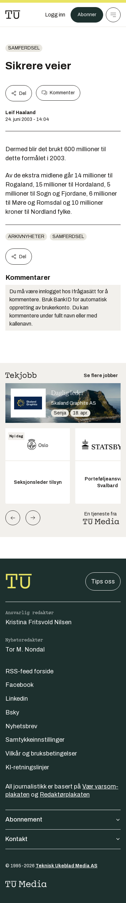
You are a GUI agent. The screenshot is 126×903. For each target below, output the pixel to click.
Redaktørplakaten (65, 794)
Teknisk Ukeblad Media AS (66, 865)
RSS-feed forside (29, 671)
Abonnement (63, 819)
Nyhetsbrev (21, 726)
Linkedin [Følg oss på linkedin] (16, 698)
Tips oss (103, 581)
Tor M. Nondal (25, 649)
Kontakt (63, 839)
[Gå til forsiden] (12, 14)
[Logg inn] (55, 15)
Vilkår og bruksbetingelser (41, 753)
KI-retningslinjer (27, 767)
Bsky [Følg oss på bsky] (12, 712)
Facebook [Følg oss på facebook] (19, 684)
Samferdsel (24, 48)
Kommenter (58, 93)
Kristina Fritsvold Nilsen (38, 622)
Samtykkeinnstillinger (35, 739)
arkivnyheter (26, 236)
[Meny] (113, 14)
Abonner (87, 14)
